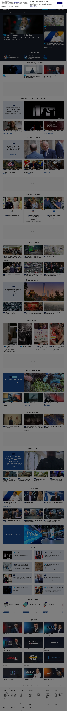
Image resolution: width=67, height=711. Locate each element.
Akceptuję (59, 3)
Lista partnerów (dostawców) (33, 6)
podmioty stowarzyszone (16, 2)
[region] (33, 4)
